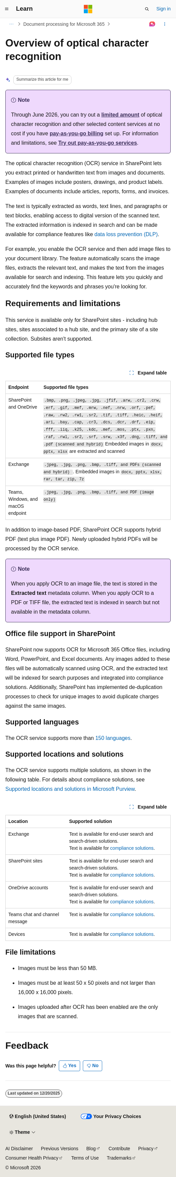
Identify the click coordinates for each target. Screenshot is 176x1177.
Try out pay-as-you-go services (97, 143)
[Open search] (147, 9)
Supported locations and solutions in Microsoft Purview (70, 789)
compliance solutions (132, 848)
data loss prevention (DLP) (126, 234)
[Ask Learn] (152, 24)
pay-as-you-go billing (77, 133)
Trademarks (119, 1158)
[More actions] (165, 24)
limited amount (120, 115)
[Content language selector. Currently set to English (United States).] (37, 1116)
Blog (91, 1148)
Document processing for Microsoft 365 (64, 24)
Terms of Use (85, 1158)
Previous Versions (59, 1148)
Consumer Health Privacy (31, 1158)
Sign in (163, 8)
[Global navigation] (6, 9)
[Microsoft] (88, 9)
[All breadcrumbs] (11, 24)
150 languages (112, 738)
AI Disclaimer (19, 1148)
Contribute (119, 1148)
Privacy (146, 1148)
